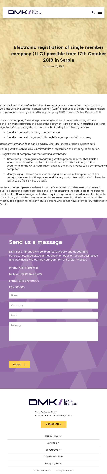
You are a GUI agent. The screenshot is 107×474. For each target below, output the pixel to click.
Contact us (52, 423)
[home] (25, 12)
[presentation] (34, 353)
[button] (53, 436)
